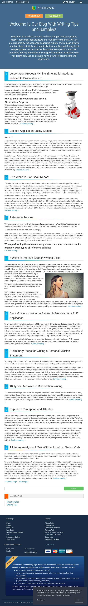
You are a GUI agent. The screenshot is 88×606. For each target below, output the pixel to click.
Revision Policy (50, 530)
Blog (7, 535)
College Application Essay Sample (31, 130)
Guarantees (49, 537)
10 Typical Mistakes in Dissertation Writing (36, 386)
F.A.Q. (8, 551)
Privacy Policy (49, 523)
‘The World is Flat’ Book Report (29, 177)
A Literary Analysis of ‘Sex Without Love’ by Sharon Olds (45, 447)
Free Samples (13, 501)
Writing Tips (12, 504)
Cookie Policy (49, 525)
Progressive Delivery (13, 537)
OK (79, 600)
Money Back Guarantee (53, 535)
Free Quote (10, 530)
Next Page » (24, 482)
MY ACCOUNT (69, 2)
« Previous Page (10, 482)
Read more (40, 600)
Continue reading (27, 124)
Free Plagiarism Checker (14, 532)
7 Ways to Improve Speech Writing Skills (35, 257)
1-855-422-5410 (21, 2)
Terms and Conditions (52, 528)
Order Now (10, 528)
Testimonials (10, 539)
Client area (10, 549)
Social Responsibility (52, 539)
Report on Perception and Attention (31, 409)
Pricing (8, 525)
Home (8, 523)
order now (34, 16)
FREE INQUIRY (54, 16)
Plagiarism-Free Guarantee (54, 532)
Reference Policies (21, 217)
